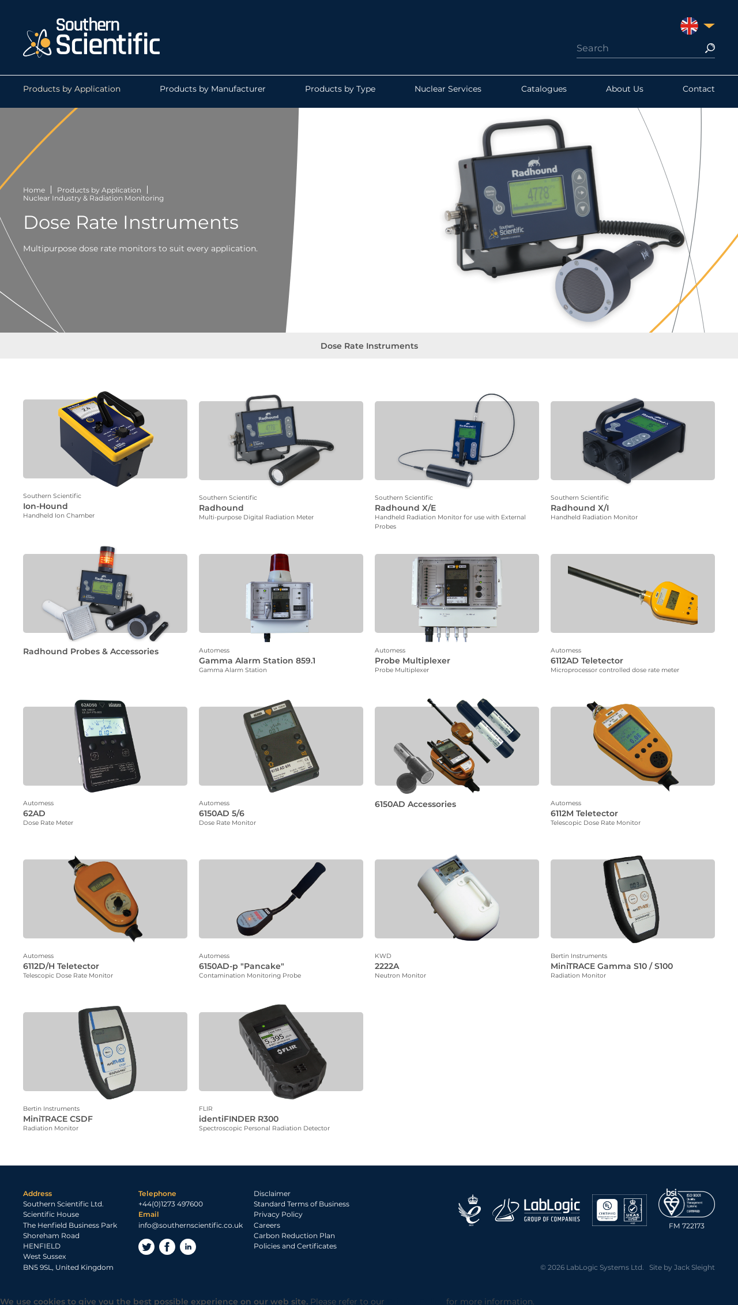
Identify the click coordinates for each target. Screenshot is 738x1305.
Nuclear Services (448, 91)
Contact (699, 91)
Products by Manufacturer (213, 91)
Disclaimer (272, 1190)
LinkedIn (188, 1244)
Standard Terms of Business (301, 1201)
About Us (624, 91)
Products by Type (340, 91)
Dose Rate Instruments (369, 349)
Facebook (167, 1244)
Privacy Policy (278, 1212)
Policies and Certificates (295, 1243)
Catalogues (544, 91)
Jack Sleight (694, 1264)
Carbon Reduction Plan (294, 1232)
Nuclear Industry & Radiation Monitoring (93, 198)
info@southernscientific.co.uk (190, 1222)
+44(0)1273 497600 (170, 1201)
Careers (267, 1222)
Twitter (146, 1244)
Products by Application (72, 91)
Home (34, 190)
